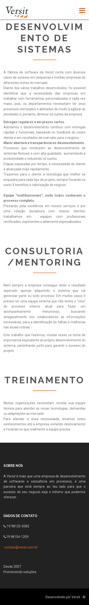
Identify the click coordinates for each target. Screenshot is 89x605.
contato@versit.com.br (21, 547)
